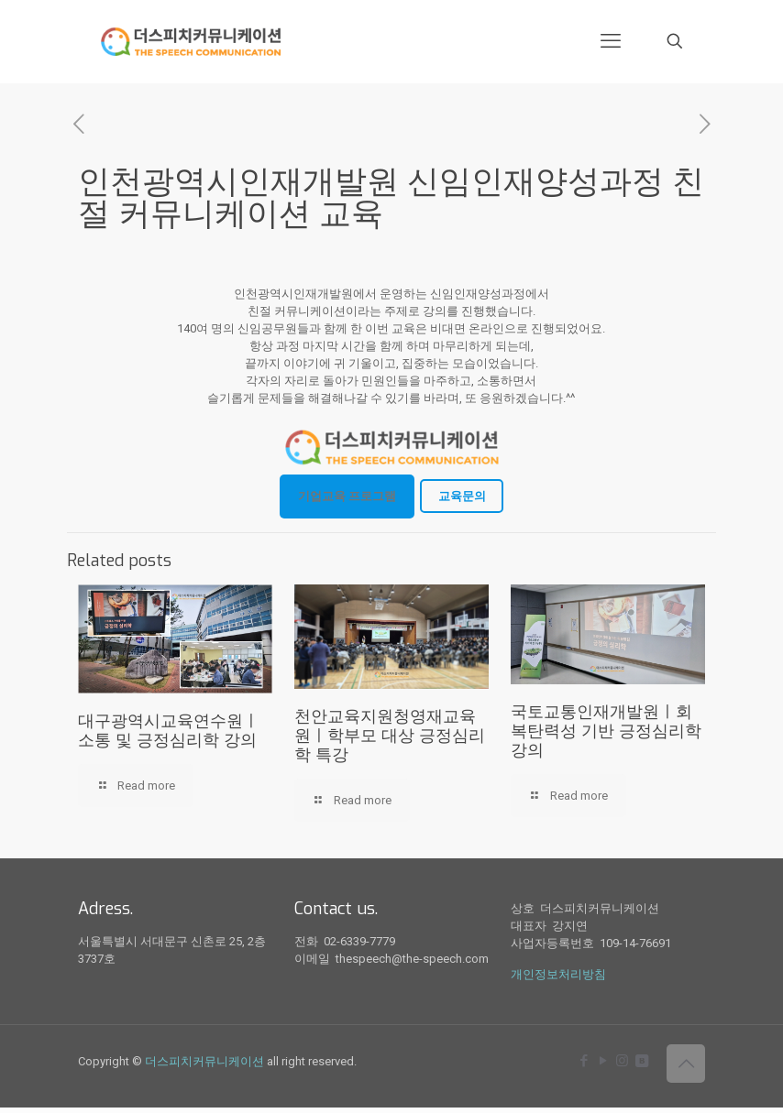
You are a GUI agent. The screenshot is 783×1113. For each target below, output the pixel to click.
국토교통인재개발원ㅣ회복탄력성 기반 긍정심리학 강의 (606, 731)
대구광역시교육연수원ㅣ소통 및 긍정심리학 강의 (168, 730)
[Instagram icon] (622, 1061)
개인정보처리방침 (558, 974)
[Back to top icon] (686, 1063)
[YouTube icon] (603, 1061)
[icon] (641, 1061)
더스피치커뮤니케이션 (204, 1061)
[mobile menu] (610, 41)
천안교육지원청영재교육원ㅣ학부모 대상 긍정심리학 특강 (389, 735)
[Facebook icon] (583, 1061)
